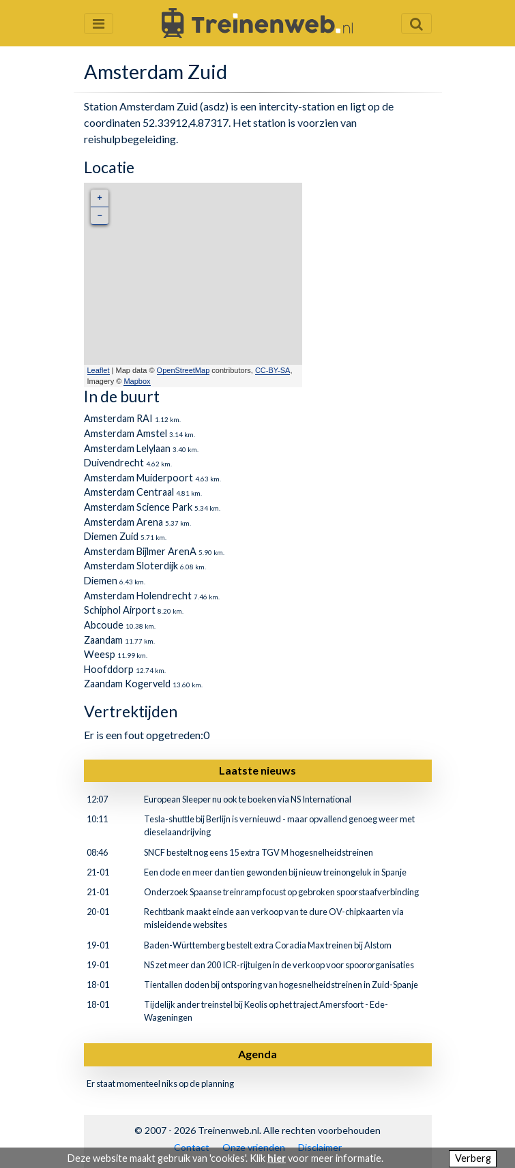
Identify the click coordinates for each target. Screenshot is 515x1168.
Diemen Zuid (111, 536)
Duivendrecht (114, 462)
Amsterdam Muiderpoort (138, 477)
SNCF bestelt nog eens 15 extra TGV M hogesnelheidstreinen (258, 852)
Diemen (100, 580)
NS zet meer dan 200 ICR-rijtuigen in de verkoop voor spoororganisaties (279, 964)
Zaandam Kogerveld (127, 683)
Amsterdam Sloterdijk (131, 565)
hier (276, 1158)
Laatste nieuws (257, 770)
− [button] (99, 216)
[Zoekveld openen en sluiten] (416, 23)
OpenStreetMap (183, 370)
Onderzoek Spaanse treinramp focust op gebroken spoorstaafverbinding (281, 891)
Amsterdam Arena (123, 522)
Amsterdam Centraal (129, 492)
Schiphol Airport (120, 610)
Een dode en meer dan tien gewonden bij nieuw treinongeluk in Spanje (275, 872)
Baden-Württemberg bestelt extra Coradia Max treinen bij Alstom (268, 945)
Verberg (473, 1158)
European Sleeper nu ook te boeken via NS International (247, 799)
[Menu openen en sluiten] (98, 23)
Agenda (257, 1053)
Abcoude (103, 625)
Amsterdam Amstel (125, 433)
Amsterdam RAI (118, 418)
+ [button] (99, 198)
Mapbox (136, 381)
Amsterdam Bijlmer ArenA (140, 551)
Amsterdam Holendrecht (138, 595)
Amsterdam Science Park (138, 507)
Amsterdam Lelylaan (127, 448)
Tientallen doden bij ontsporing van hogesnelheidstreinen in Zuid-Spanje (281, 984)
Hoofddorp (109, 669)
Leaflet (98, 370)
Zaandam (103, 640)
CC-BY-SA (273, 370)
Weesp (99, 654)
